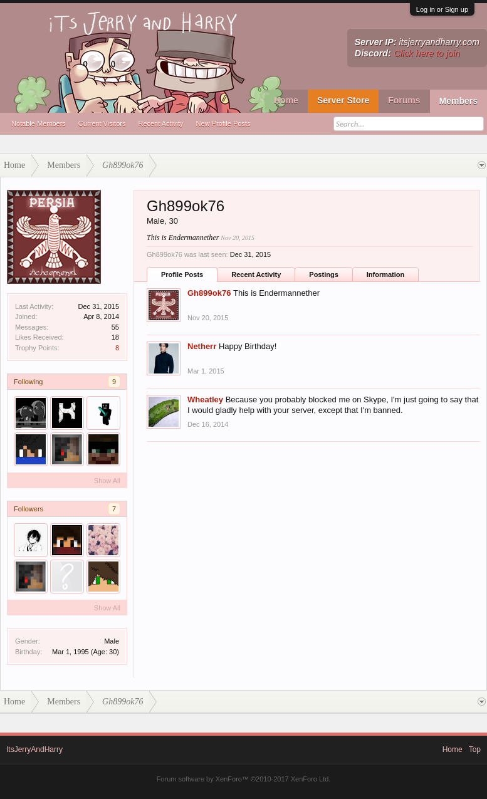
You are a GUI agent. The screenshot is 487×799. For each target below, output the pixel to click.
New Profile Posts (223, 123)
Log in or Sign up (442, 9)
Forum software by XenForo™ (244, 779)
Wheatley (205, 399)
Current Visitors (102, 123)
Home (286, 100)
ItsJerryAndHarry (34, 749)
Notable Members (38, 123)
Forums (404, 100)
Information (386, 274)
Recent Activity (160, 123)
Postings (323, 274)
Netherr (201, 346)
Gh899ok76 (209, 293)
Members (458, 101)
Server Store (343, 100)
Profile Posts (182, 274)
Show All (107, 480)
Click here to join (427, 53)
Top (475, 749)
